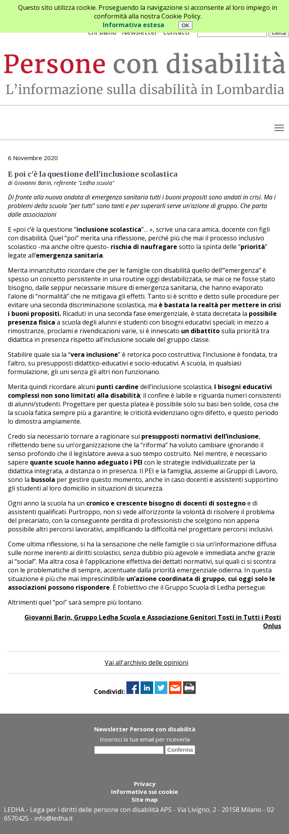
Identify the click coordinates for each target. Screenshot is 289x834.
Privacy (145, 784)
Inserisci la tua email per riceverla (145, 739)
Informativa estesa (133, 24)
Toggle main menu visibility (279, 126)
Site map (145, 799)
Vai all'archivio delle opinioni (146, 662)
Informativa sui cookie (144, 791)
